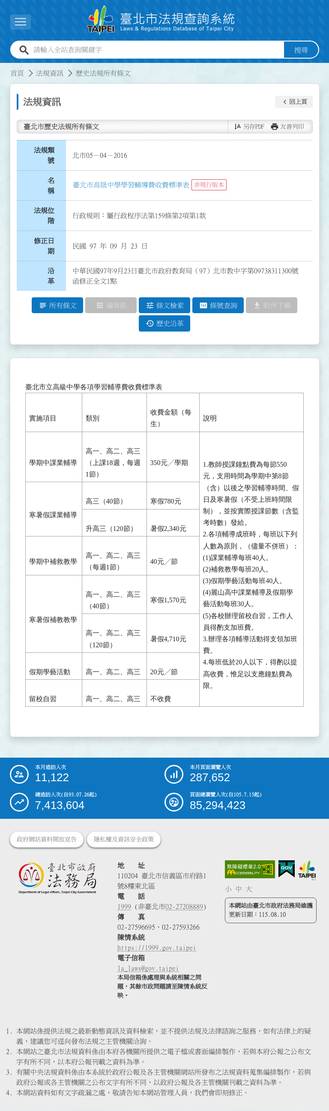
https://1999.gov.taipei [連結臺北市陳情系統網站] (156, 948)
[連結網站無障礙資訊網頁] (250, 869)
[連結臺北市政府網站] (307, 871)
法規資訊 (49, 73)
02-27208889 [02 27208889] (184, 907)
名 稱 (54, 185)
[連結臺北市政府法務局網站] (57, 878)
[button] (294, 102)
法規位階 (44, 215)
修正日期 (44, 246)
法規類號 (44, 155)
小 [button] (228, 889)
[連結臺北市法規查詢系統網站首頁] (161, 20)
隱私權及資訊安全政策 (124, 840)
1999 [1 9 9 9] (124, 907)
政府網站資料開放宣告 (47, 840)
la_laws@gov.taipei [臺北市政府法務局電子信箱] (148, 968)
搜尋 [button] (301, 50)
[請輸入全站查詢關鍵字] (157, 50)
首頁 (17, 73)
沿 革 (54, 276)
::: (5, 68)
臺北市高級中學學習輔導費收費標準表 (131, 184)
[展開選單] (20, 22)
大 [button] (248, 889)
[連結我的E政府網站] (286, 869)
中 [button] (238, 889)
